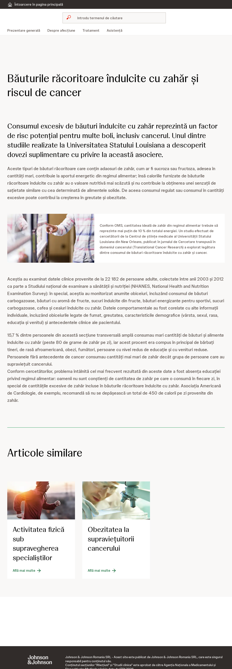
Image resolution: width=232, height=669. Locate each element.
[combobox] (114, 17)
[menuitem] (25, 30)
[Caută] (117, 18)
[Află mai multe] (27, 570)
